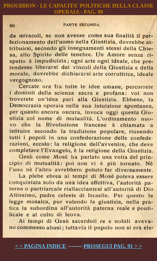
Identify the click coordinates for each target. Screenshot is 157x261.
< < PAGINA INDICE (40, 246)
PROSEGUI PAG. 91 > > (113, 246)
